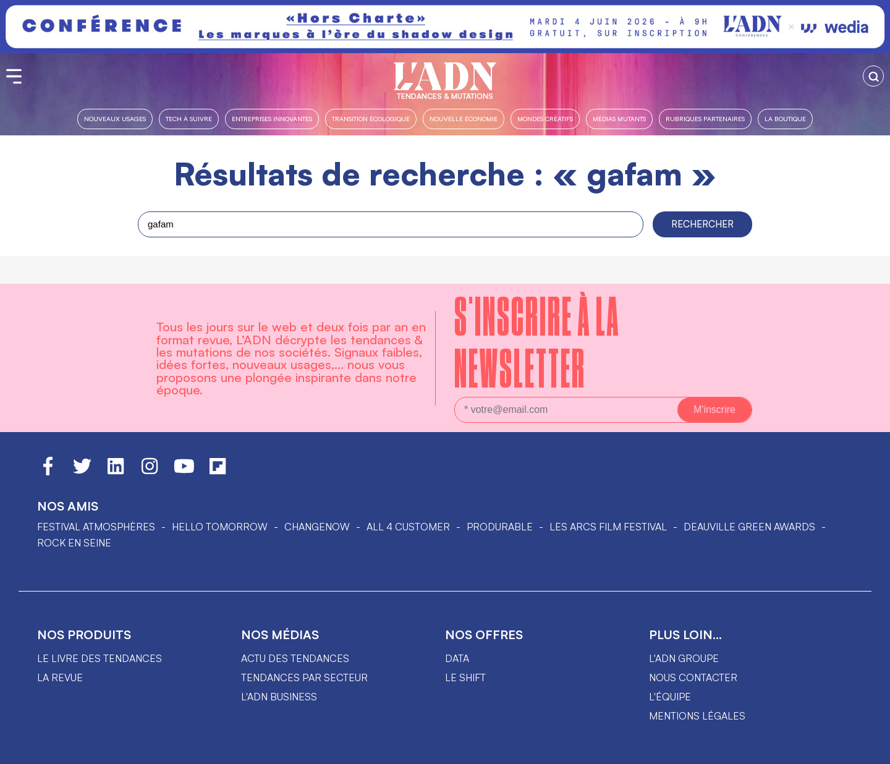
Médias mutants (619, 118)
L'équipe (670, 696)
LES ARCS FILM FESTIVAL (608, 526)
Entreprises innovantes (272, 118)
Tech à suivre (189, 118)
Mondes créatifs (545, 118)
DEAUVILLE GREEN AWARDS (749, 526)
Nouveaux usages (115, 118)
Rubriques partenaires (705, 118)
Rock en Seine (74, 543)
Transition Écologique (371, 118)
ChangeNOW (317, 526)
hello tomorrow (220, 526)
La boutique (785, 118)
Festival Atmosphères (96, 526)
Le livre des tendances (99, 658)
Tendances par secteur (304, 677)
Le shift (465, 677)
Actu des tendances (295, 658)
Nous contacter (693, 677)
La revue (60, 677)
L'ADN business (279, 696)
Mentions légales (697, 716)
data (457, 658)
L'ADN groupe (684, 658)
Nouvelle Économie (464, 118)
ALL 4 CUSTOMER (408, 526)
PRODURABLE (500, 526)
